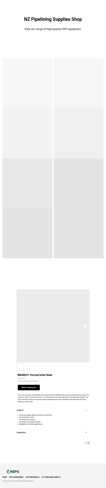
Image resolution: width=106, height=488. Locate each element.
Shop (4, 477)
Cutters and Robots (50, 477)
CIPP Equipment (16, 477)
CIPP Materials (32, 477)
